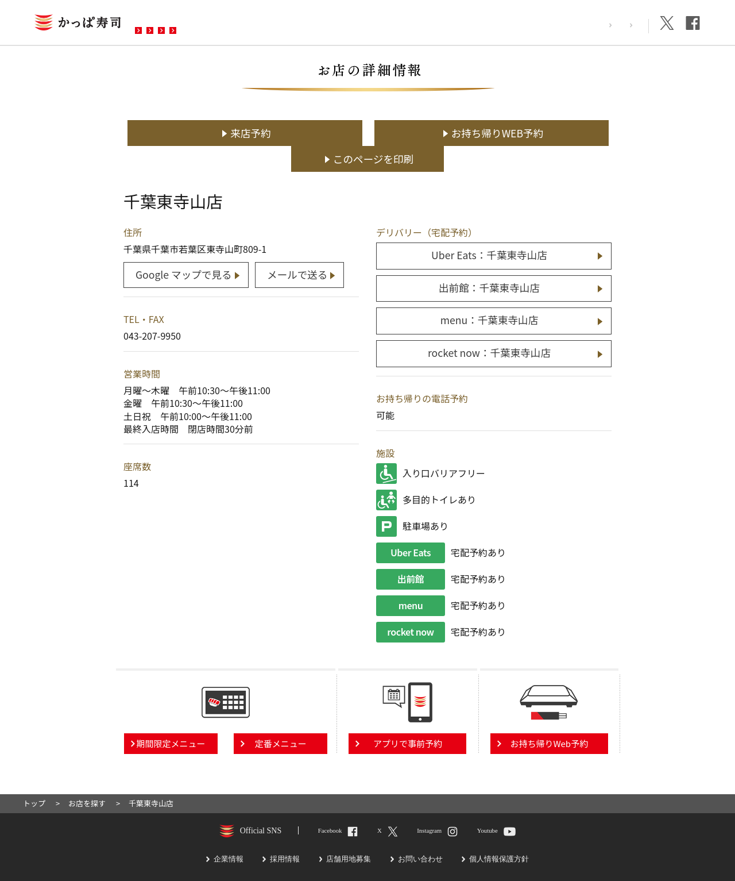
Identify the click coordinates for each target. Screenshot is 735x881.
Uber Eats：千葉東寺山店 (489, 229)
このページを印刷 (539, 133)
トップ (34, 776)
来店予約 (207, 133)
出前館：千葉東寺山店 (489, 261)
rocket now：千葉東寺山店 (489, 326)
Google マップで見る (184, 247)
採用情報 (572, 25)
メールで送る (298, 247)
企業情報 (623, 25)
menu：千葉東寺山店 (489, 293)
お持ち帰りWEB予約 (373, 133)
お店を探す (168, 23)
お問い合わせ (366, 23)
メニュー (231, 23)
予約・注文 (295, 23)
